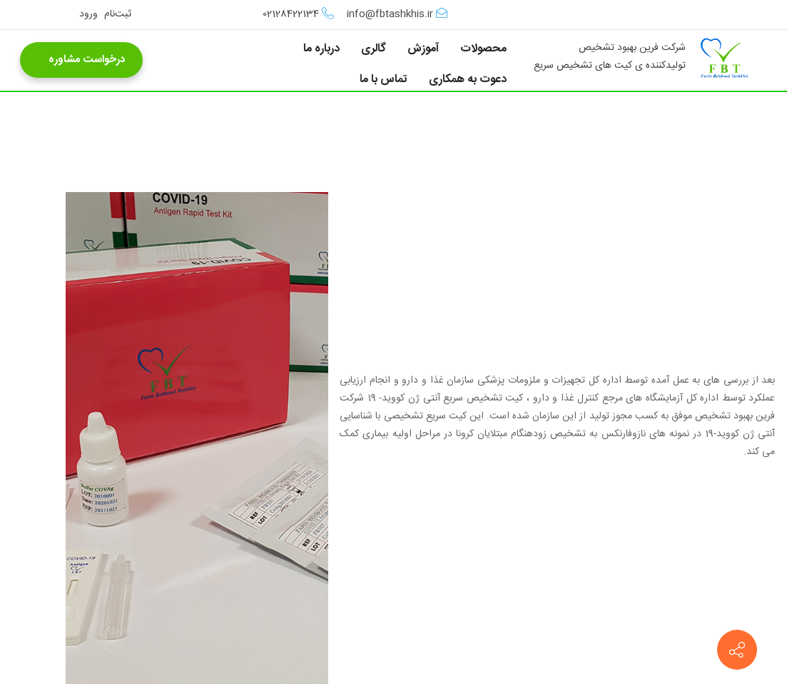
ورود (88, 14)
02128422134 (298, 14)
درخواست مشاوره (81, 60)
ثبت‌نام (117, 14)
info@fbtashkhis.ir (397, 14)
